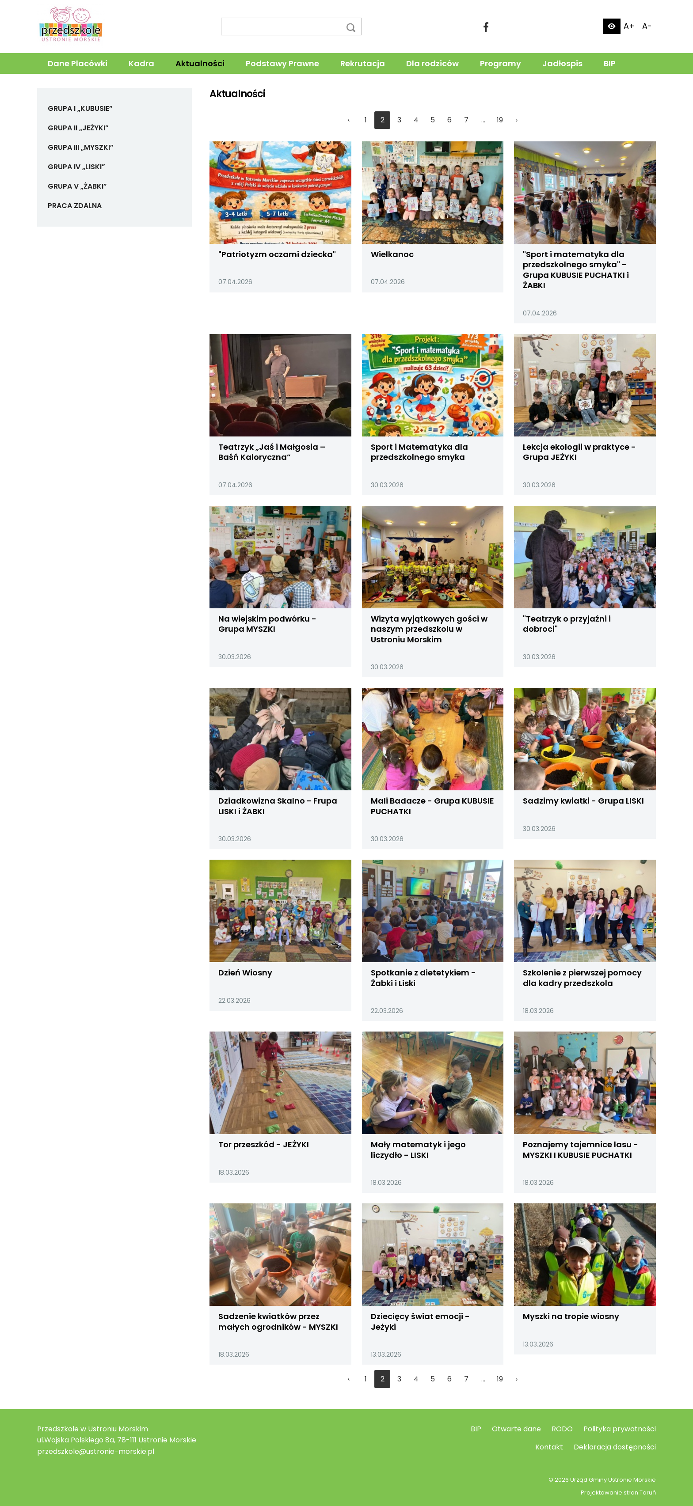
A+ (629, 26)
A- (647, 26)
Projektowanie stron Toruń (618, 1492)
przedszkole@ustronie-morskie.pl (95, 1451)
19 (500, 120)
